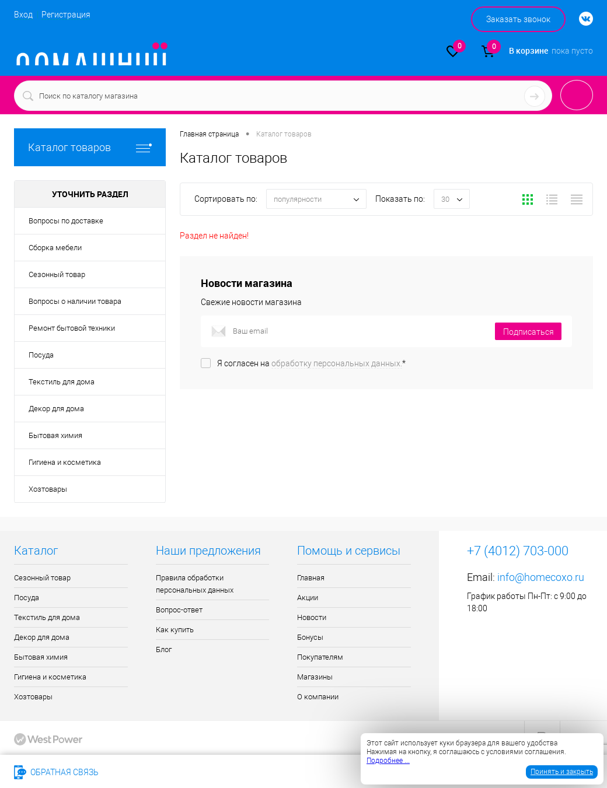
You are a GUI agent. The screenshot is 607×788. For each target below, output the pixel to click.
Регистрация (65, 14)
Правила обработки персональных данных (194, 583)
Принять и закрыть (562, 772)
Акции (307, 597)
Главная (311, 577)
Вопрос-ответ (179, 609)
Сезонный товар (57, 274)
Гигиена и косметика (65, 462)
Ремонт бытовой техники (72, 328)
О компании (318, 696)
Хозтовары (48, 489)
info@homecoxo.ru (540, 577)
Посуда (41, 355)
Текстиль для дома (62, 381)
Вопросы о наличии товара (75, 301)
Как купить (175, 629)
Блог (164, 649)
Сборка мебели (55, 247)
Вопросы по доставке (66, 220)
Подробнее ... (388, 761)
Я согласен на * (311, 363)
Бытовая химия (55, 435)
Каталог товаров (90, 147)
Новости (311, 617)
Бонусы (310, 637)
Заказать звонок (518, 19)
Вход (23, 14)
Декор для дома (56, 408)
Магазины (315, 677)
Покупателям (320, 657)
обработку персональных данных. (336, 363)
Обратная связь (56, 772)
